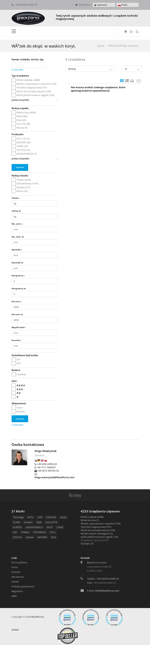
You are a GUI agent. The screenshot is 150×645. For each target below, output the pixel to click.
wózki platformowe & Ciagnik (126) (99, 536)
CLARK (16, 522)
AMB (14, 596)
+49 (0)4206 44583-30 (24, 4)
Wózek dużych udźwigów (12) (97, 533)
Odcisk (15, 581)
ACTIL (30, 517)
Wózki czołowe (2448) (92, 517)
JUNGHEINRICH (34, 527)
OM (15, 532)
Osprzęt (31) (87, 543)
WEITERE (42, 537)
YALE (53, 537)
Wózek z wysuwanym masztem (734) (101, 523)
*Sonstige (18, 517)
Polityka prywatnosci (22, 586)
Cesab (63, 517)
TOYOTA (17, 537)
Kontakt (15, 572)
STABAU (25, 532)
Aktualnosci (17, 576)
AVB (40, 517)
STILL (53, 532)
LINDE (60, 527)
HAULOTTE (51, 522)
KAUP (50, 527)
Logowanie (100, 4)
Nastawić (18, 69)
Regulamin (17, 591)
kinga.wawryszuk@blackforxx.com (54, 477)
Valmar (29, 537)
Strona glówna (19, 562)
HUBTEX (17, 527)
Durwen (28, 522)
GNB (38, 522)
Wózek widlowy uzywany (124, 45)
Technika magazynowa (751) (96, 527)
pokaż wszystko (35, 100)
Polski (122, 4)
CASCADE (51, 517)
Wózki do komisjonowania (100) (98, 530)
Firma (14, 567)
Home (100, 46)
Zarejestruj (82, 4)
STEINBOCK (39, 532)
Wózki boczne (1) (90, 520)
